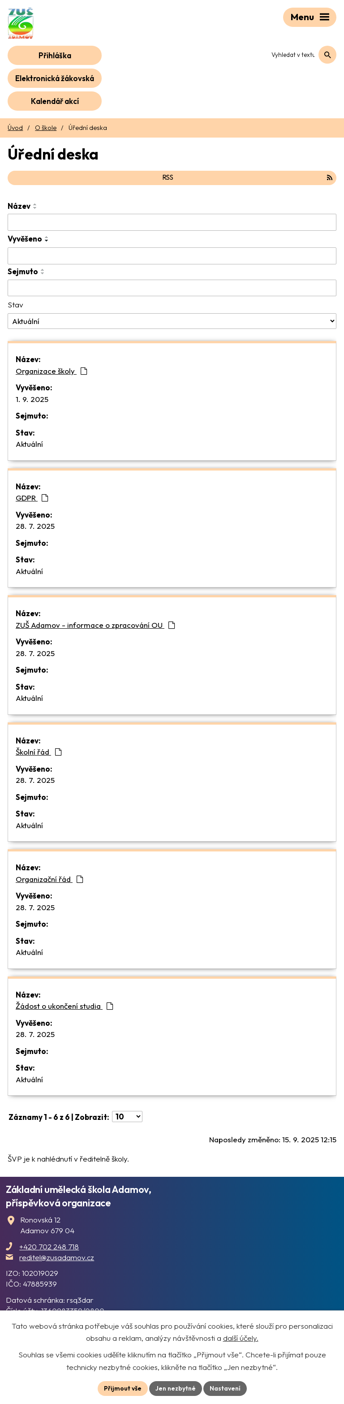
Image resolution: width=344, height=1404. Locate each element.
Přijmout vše (123, 1388)
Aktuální (29, 444)
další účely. (240, 1338)
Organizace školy (51, 371)
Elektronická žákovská (54, 78)
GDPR (32, 497)
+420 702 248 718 (49, 1246)
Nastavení (225, 1388)
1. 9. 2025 (32, 399)
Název (19, 206)
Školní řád (39, 751)
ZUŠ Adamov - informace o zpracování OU (95, 625)
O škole (45, 128)
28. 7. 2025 (35, 526)
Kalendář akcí (55, 101)
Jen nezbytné (175, 1388)
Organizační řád (49, 879)
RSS (247, 177)
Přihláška (55, 55)
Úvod (15, 128)
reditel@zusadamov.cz (56, 1257)
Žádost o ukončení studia (64, 1006)
